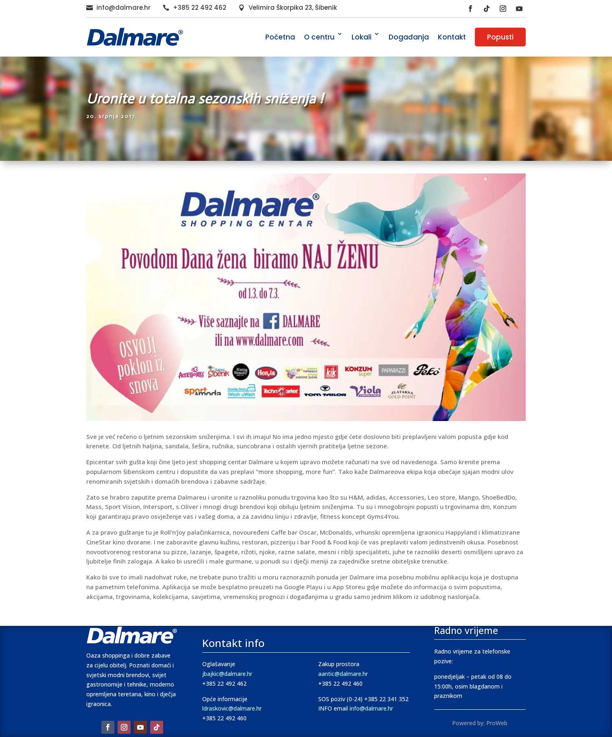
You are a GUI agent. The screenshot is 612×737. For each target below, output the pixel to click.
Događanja (409, 37)
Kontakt (452, 37)
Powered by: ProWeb (479, 723)
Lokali (362, 37)
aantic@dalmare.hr (343, 674)
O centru (319, 37)
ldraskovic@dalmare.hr (232, 708)
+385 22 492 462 (199, 7)
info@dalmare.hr (123, 7)
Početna (280, 37)
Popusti (500, 37)
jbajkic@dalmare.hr (227, 674)
